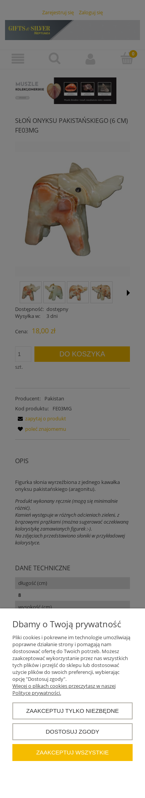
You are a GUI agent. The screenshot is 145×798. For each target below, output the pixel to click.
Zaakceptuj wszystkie (72, 752)
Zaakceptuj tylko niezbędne (72, 710)
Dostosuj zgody (72, 731)
